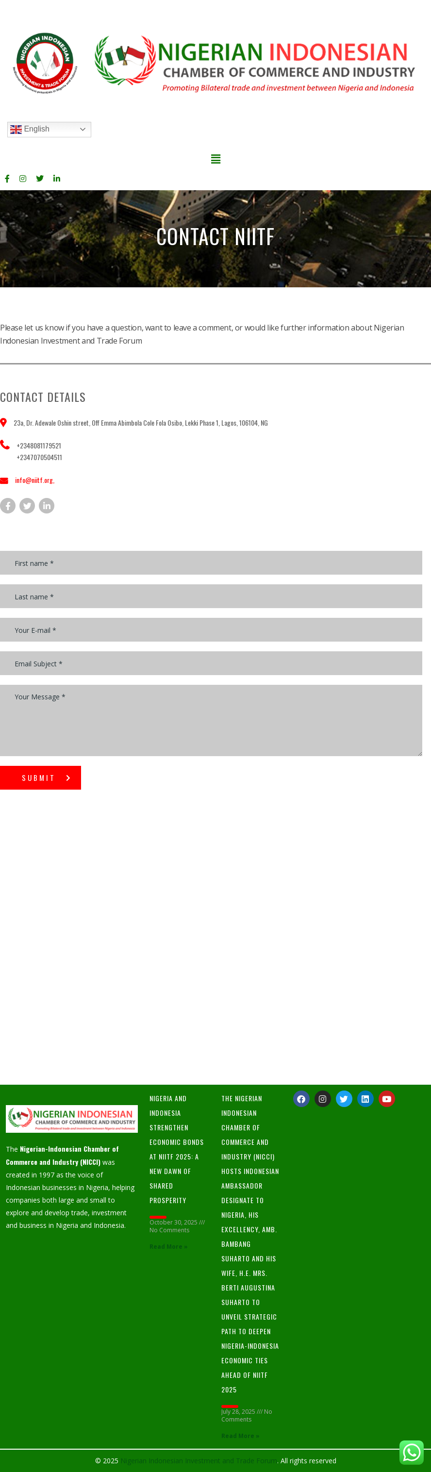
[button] (215, 158)
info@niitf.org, (34, 480)
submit (47, 777)
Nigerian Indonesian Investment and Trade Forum (198, 1460)
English (30, 129)
